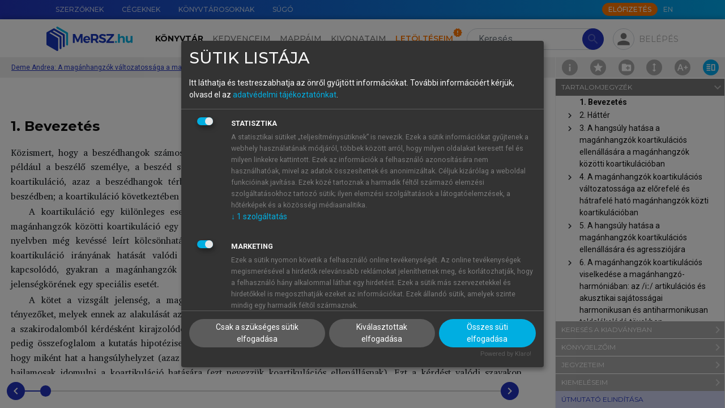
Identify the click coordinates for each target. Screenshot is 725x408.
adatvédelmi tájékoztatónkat (284, 94)
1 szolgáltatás (259, 216)
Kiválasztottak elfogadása (381, 332)
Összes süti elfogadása (487, 332)
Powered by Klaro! (505, 354)
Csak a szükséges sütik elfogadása (257, 332)
